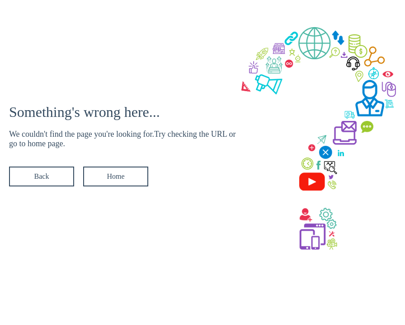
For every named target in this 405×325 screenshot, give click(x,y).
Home (115, 176)
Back (41, 176)
